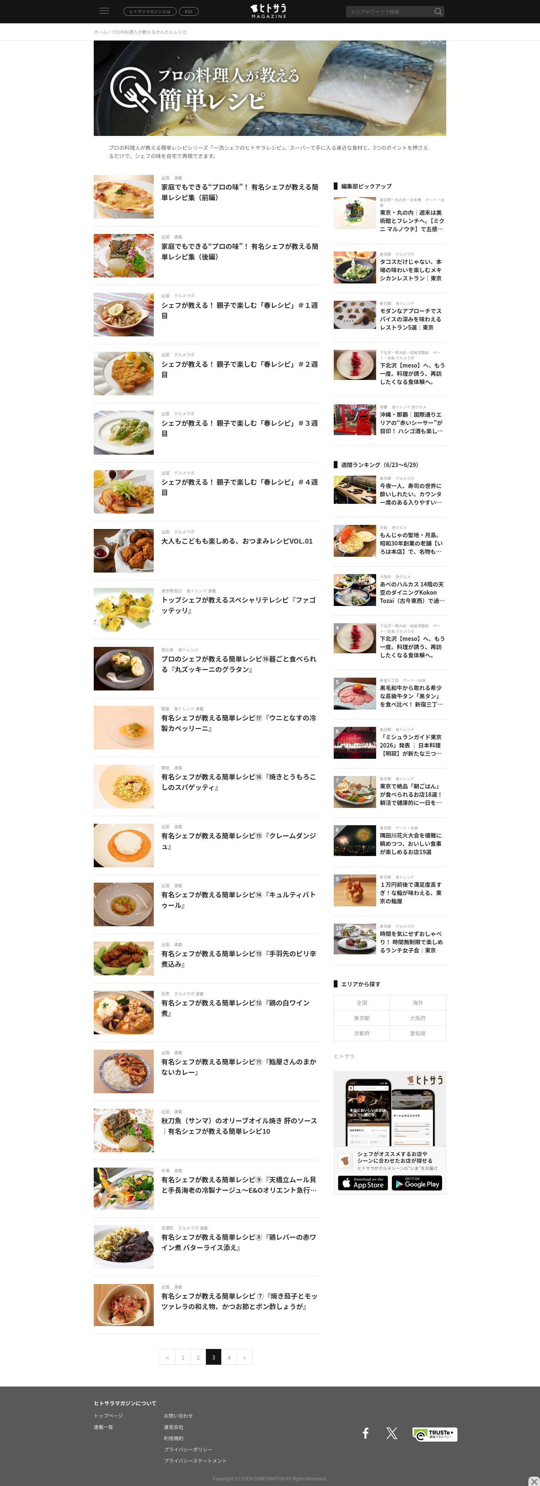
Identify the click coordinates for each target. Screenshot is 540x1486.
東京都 (362, 1018)
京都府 (362, 1033)
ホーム (100, 32)
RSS (189, 11)
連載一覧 (103, 1426)
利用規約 (173, 1438)
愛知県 (418, 1033)
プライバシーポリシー (188, 1449)
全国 (362, 1002)
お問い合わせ (178, 1415)
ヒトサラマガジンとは (150, 11)
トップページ (108, 1415)
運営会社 (173, 1426)
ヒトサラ (344, 1056)
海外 (418, 1002)
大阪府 (418, 1018)
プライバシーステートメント (195, 1460)
